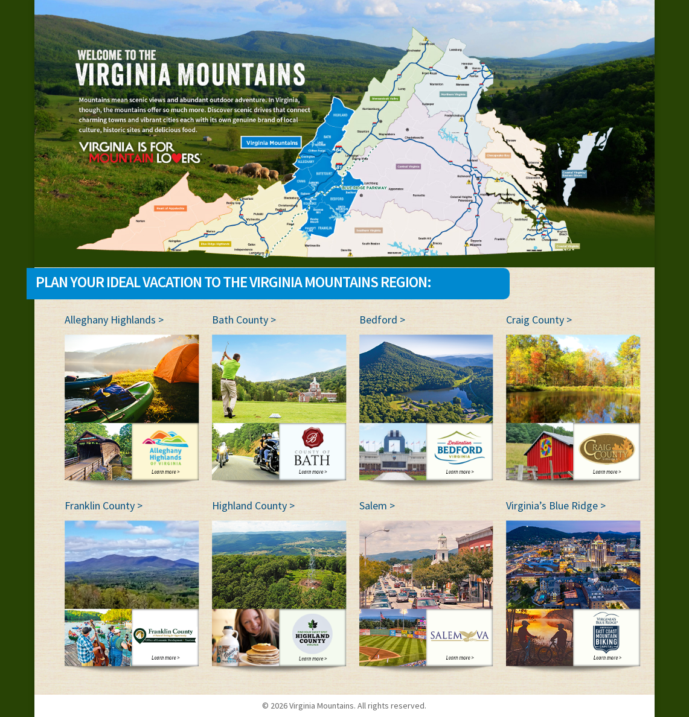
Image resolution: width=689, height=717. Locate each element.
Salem (373, 505)
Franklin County (100, 505)
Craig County (535, 320)
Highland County (249, 505)
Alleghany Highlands (110, 320)
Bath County (240, 320)
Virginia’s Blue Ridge (552, 505)
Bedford (378, 320)
